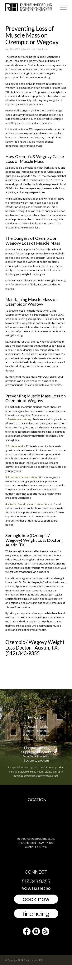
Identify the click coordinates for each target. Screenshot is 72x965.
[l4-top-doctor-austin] (29, 7)
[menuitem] (61, 7)
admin (43, 49)
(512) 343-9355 (22, 653)
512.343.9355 (36, 881)
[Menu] (61, 7)
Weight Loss (29, 49)
